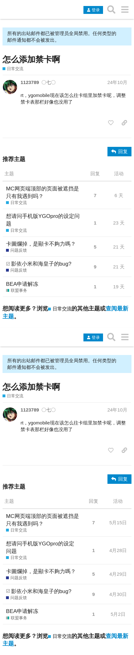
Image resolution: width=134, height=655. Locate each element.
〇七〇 (48, 82)
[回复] (119, 151)
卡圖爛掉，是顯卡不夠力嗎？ (41, 244)
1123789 (30, 82)
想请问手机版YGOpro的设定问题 (43, 220)
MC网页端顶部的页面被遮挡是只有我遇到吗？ (42, 192)
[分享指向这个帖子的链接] (124, 122)
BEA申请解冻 (22, 284)
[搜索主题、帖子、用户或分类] (111, 9)
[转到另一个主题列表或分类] (124, 9)
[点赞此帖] (111, 122)
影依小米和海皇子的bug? (41, 264)
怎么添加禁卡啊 (31, 59)
